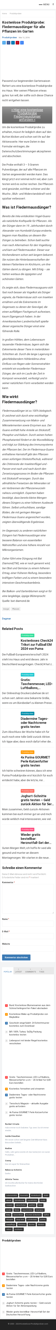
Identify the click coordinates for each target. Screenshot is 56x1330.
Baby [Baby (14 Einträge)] (8, 1215)
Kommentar (8, 882)
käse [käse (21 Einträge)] (40, 1205)
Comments (30, 970)
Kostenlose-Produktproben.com (34, 1324)
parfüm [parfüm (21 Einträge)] (32, 1205)
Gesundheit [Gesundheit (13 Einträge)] (18, 1215)
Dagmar (6, 618)
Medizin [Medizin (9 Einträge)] (41, 1224)
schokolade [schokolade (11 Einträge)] (32, 1220)
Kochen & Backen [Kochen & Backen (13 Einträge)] (33, 1215)
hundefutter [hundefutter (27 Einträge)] (32, 1200)
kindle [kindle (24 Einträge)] (42, 1200)
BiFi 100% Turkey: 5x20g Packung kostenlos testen (25, 1033)
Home (4, 14)
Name (5, 919)
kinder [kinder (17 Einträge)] (8, 1210)
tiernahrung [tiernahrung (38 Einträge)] (19, 1200)
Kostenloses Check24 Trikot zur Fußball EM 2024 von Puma (37, 645)
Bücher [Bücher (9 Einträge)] (32, 1224)
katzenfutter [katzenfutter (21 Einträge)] (21, 1205)
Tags (41, 970)
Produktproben (16, 14)
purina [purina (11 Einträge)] (42, 1220)
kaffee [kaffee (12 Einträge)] (46, 1215)
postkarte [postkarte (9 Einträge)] (19, 1229)
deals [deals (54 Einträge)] (46, 1195)
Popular (8, 970)
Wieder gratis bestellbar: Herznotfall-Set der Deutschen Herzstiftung (35, 843)
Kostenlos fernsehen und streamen (27, 1088)
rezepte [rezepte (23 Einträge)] (9, 1205)
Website (6, 944)
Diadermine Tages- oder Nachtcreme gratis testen (34, 723)
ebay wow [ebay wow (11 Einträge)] (20, 1220)
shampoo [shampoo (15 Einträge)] (39, 1210)
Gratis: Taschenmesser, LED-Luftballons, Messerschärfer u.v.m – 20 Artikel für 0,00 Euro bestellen (30, 1080)
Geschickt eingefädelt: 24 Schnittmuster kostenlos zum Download (29, 1024)
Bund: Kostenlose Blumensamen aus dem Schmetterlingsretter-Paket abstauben (29, 1007)
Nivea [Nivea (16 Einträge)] (17, 1210)
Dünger (6, 609)
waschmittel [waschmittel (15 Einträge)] (27, 1210)
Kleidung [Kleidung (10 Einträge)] (22, 1224)
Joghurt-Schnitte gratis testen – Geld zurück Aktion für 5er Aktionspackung (28, 1304)
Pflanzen (15, 609)
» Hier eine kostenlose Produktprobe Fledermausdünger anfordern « (27, 115)
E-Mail (6, 931)
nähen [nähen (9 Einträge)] (8, 1229)
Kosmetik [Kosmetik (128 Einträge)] (24, 1195)
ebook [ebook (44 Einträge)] (8, 1200)
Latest (18, 970)
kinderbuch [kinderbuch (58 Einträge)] (35, 1195)
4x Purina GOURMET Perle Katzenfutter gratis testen (35, 761)
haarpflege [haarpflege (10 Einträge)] (10, 1224)
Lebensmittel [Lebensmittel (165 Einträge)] (11, 1195)
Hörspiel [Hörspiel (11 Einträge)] (9, 1220)
